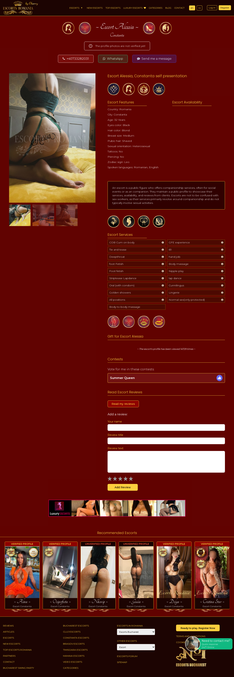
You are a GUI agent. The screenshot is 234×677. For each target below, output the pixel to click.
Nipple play (176, 271)
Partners (9, 655)
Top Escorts (112, 8)
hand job (174, 256)
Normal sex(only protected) (187, 299)
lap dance (175, 278)
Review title (115, 435)
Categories (155, 8)
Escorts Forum (127, 656)
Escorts (74, 8)
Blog (168, 8)
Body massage (179, 264)
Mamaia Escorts (73, 655)
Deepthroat (117, 256)
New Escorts (94, 8)
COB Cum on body (122, 242)
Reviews (8, 625)
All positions (117, 299)
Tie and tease (117, 249)
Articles (8, 631)
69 (170, 249)
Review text (115, 448)
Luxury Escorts (134, 8)
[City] (136, 632)
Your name (115, 421)
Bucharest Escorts (76, 625)
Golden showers (120, 292)
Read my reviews (123, 404)
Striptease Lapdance (122, 278)
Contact (179, 8)
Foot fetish (116, 271)
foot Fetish (116, 264)
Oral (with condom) (121, 285)
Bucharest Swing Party (18, 667)
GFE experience (179, 242)
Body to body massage (124, 307)
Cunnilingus (176, 285)
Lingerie (174, 292)
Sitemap (122, 662)
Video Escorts (72, 661)
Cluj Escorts (71, 631)
